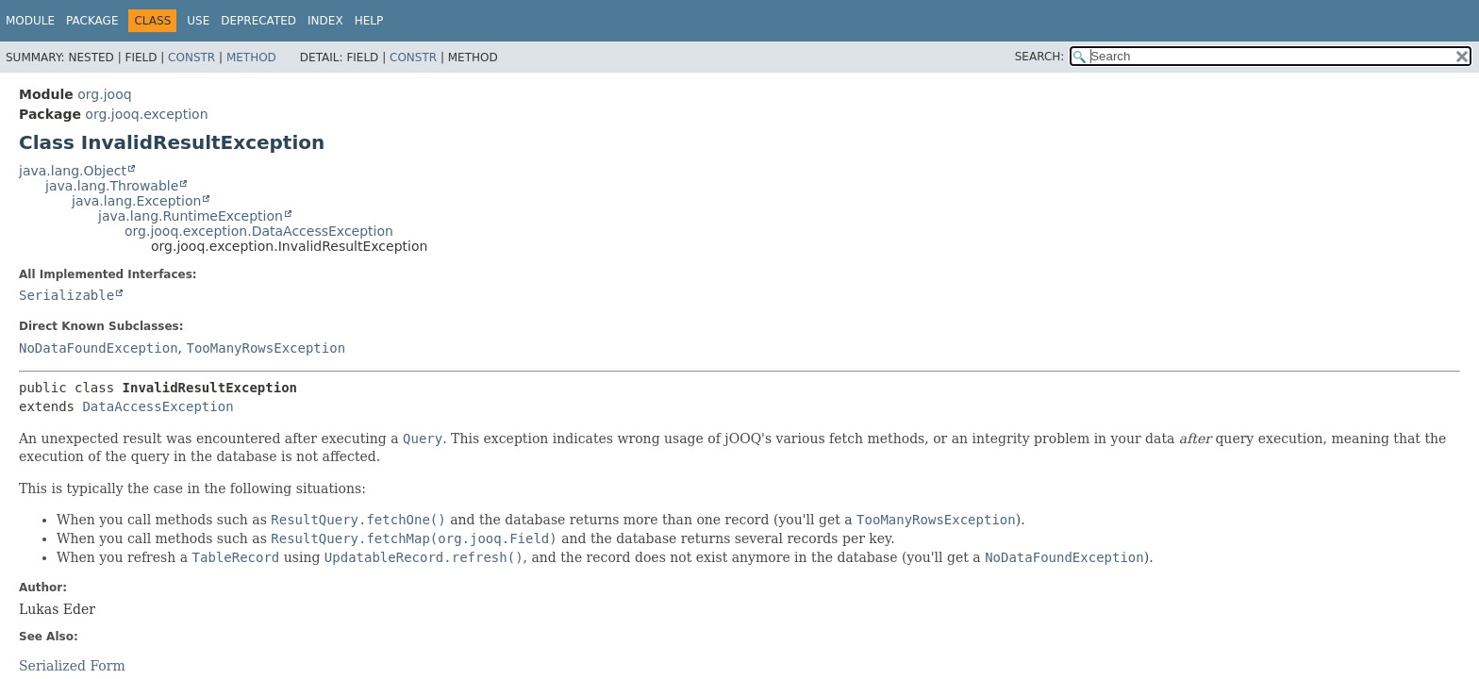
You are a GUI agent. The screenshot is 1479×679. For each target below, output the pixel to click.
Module (30, 20)
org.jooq (104, 94)
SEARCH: (1040, 56)
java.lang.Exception (136, 200)
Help (369, 20)
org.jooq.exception (146, 114)
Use (198, 20)
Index (325, 20)
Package (92, 20)
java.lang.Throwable (111, 185)
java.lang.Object (72, 170)
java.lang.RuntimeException (190, 216)
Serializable (66, 295)
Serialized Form (72, 665)
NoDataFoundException (98, 348)
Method (251, 57)
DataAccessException (157, 406)
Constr (191, 57)
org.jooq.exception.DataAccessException (259, 231)
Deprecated (258, 20)
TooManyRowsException (265, 348)
